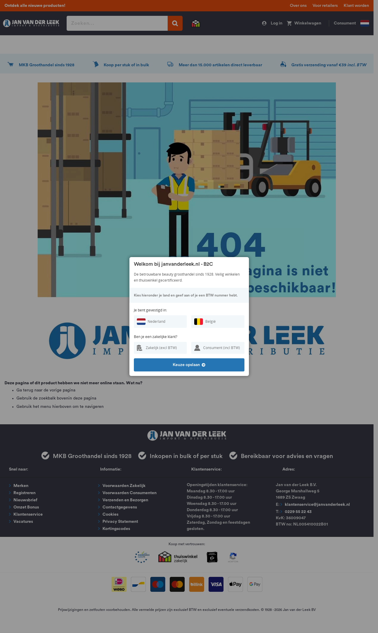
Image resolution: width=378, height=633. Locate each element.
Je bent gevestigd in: (150, 310)
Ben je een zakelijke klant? (155, 336)
